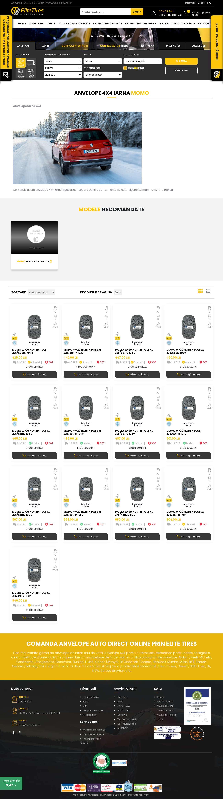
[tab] (23, 46)
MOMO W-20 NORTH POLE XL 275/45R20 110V (134, 513)
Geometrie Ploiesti (93, 734)
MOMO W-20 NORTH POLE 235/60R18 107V (183, 432)
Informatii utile (91, 697)
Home (22, 23)
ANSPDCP (122, 728)
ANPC (120, 701)
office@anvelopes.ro (29, 724)
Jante (51, 23)
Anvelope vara (165, 706)
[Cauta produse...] (105, 11)
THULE (164, 23)
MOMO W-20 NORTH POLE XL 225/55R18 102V (134, 432)
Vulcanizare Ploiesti (74, 23)
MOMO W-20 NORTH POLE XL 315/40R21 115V (31, 594)
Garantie (122, 714)
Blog (85, 701)
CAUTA (137, 12)
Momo (100, 35)
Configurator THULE (140, 23)
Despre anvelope (93, 710)
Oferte (160, 697)
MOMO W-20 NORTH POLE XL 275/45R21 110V (185, 513)
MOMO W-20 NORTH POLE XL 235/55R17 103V (185, 351)
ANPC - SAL (123, 706)
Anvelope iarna (165, 710)
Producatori (89, 714)
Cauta (181, 61)
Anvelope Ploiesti (166, 714)
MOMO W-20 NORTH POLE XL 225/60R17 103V (82, 351)
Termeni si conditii (127, 719)
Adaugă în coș (34, 374)
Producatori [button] (183, 23)
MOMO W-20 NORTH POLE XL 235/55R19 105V (82, 513)
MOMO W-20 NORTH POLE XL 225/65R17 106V (31, 432)
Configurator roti (107, 23)
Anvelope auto (165, 701)
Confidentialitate (126, 723)
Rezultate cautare (118, 35)
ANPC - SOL (123, 710)
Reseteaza (181, 70)
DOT (49, 362)
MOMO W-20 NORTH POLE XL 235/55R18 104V (134, 351)
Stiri (85, 706)
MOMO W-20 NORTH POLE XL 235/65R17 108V (31, 513)
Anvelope (36, 23)
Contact (205, 23)
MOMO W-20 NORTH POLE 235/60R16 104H (29, 351)
